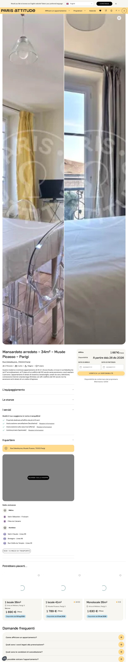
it (118, 10)
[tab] (57, 10)
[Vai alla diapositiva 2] (22, 594)
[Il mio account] (124, 10)
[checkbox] (119, 18)
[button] (4, 658)
